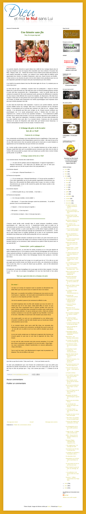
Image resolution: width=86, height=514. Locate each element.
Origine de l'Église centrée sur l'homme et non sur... (72, 287)
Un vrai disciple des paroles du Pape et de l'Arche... (72, 405)
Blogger (60, 506)
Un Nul (66, 495)
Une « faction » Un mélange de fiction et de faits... (72, 225)
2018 (66, 488)
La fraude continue (70, 372)
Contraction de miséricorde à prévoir (72, 296)
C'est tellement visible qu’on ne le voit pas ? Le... (72, 345)
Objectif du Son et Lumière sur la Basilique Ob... (72, 309)
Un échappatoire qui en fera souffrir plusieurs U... (72, 428)
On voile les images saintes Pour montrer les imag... (72, 319)
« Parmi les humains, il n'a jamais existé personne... (72, 360)
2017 (66, 485)
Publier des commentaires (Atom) (22, 424)
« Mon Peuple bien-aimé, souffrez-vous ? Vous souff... (72, 259)
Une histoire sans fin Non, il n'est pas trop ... (72, 449)
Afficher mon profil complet (69, 497)
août (67, 194)
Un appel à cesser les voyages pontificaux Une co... (71, 206)
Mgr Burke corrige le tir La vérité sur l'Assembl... (72, 221)
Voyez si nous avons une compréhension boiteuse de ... (72, 273)
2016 (66, 483)
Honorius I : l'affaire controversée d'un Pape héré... (72, 479)
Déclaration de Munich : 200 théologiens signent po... (72, 397)
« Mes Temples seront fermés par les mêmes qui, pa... (72, 381)
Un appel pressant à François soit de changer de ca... (71, 300)
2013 (66, 171)
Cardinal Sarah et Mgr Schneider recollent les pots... (72, 216)
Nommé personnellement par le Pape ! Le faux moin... (72, 387)
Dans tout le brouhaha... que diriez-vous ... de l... (72, 268)
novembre (68, 200)
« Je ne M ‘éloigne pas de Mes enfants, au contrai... (72, 392)
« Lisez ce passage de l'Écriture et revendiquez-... (71, 328)
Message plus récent (12, 422)
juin (67, 189)
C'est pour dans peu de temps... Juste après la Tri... (72, 369)
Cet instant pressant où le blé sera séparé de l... (72, 364)
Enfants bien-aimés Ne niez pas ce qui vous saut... (71, 244)
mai (67, 187)
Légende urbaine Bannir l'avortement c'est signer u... (72, 355)
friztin (49, 506)
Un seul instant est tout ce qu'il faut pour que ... (72, 464)
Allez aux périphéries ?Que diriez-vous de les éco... (72, 235)
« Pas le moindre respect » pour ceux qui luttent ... (72, 230)
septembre (69, 196)
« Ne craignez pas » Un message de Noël (72, 446)
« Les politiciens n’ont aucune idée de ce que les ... (72, 474)
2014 (66, 174)
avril (67, 185)
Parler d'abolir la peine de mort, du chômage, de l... (72, 468)
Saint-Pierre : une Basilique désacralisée (72, 337)
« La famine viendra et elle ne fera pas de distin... (72, 323)
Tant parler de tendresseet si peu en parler (72, 239)
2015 (66, 176)
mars (67, 182)
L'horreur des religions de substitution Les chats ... (72, 423)
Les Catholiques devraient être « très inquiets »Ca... (72, 264)
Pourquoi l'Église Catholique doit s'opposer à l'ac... (71, 442)
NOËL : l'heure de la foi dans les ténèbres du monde (72, 436)
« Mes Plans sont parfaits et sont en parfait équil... (72, 418)
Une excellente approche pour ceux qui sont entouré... (72, 376)
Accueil (31, 422)
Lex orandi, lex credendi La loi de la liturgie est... (72, 341)
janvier (68, 178)
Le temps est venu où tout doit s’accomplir (72, 414)
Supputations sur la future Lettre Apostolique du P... (72, 460)
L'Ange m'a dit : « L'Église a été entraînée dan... (72, 432)
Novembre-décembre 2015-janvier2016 (71, 277)
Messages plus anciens (51, 422)
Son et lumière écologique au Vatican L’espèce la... (72, 314)
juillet (67, 191)
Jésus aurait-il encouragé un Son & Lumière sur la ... (72, 282)
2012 (66, 169)
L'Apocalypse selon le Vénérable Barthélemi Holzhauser (72, 333)
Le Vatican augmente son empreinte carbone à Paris (72, 254)
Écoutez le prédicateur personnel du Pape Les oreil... (72, 211)
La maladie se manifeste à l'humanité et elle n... (72, 453)
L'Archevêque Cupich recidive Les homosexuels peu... (71, 350)
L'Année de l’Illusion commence (71, 304)
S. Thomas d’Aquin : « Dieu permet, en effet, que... (72, 410)
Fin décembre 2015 (71, 456)
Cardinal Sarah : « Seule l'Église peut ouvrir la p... (72, 249)
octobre (68, 198)
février (68, 180)
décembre (68, 203)
